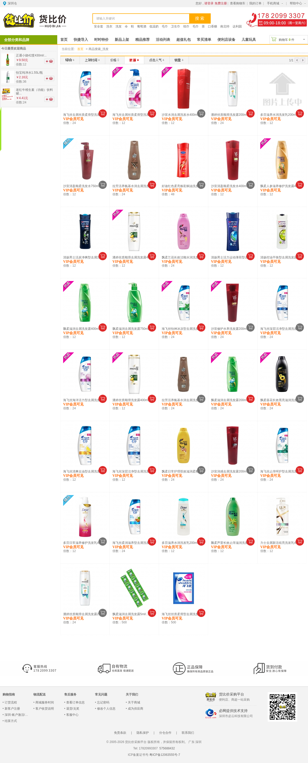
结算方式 (11, 720)
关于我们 (132, 694)
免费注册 (221, 3)
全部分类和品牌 (16, 40)
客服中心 (72, 714)
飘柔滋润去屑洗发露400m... (82, 328)
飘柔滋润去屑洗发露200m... (230, 400)
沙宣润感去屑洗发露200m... (230, 471)
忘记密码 (103, 702)
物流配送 (39, 694)
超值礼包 (183, 40)
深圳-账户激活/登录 (18, 714)
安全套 (98, 26)
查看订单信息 (75, 702)
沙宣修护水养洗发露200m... (230, 328)
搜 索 (199, 18)
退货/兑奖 (72, 708)
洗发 (119, 26)
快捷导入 (81, 40)
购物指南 (9, 694)
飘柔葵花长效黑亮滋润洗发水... (281, 400)
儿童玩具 (249, 40)
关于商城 (134, 702)
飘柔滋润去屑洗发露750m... (131, 328)
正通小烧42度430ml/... (31, 55)
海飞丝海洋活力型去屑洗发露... (84, 400)
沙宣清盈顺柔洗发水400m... (230, 186)
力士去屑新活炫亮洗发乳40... (280, 542)
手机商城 (273, 3)
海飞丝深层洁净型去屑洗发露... (281, 328)
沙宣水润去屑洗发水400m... (181, 114)
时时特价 (101, 40)
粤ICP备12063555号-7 (164, 754)
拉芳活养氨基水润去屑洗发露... (133, 186)
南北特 (224, 26)
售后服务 (70, 694)
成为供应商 (135, 708)
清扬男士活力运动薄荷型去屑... (232, 257)
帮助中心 (296, 3)
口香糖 (212, 26)
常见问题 (101, 694)
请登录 (209, 3)
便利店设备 (226, 40)
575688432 (167, 748)
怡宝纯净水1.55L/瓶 (29, 72)
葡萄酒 (141, 26)
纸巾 (186, 26)
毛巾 (165, 26)
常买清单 (204, 40)
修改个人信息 (106, 708)
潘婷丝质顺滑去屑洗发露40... (132, 257)
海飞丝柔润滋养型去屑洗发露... (133, 542)
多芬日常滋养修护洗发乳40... (83, 542)
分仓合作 (165, 732)
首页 (64, 40)
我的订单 (255, 3)
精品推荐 (142, 40)
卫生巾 (175, 26)
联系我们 (188, 732)
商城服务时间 (44, 702)
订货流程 (11, 702)
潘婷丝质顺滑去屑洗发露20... (83, 614)
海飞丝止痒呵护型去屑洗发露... (281, 471)
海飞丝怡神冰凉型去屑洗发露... (183, 328)
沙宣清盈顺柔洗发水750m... (82, 186)
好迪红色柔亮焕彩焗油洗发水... (183, 186)
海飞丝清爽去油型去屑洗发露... (84, 471)
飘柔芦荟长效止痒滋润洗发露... (232, 542)
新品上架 (122, 40)
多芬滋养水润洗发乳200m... (279, 114)
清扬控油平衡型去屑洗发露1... (281, 257)
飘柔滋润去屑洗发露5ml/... (130, 614)
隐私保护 (143, 732)
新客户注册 (12, 708)
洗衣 (109, 26)
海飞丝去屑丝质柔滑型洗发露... (84, 114)
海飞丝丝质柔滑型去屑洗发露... (183, 614)
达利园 (237, 26)
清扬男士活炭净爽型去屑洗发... (84, 257)
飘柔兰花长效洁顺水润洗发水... (183, 257)
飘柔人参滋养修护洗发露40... (280, 186)
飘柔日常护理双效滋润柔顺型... (183, 471)
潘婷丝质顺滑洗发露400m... (131, 400)
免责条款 (120, 732)
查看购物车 (237, 3)
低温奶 (154, 26)
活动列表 (163, 40)
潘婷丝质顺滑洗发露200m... (230, 114)
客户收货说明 (44, 708)
